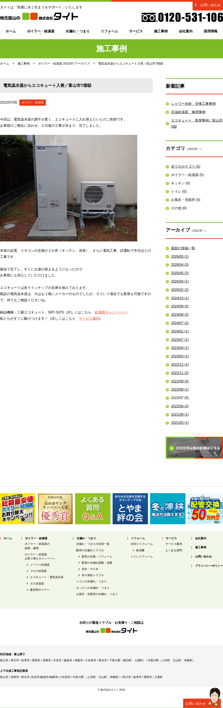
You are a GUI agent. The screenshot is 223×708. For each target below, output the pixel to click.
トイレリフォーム (142, 556)
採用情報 (210, 31)
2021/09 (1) (180, 414)
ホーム (11, 31)
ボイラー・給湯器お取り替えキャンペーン (40, 556)
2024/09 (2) (180, 306)
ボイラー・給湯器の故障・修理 (37, 546)
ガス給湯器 (37, 583)
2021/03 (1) (180, 423)
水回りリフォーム (142, 543)
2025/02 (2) (180, 290)
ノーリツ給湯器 (40, 564)
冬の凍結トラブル (93, 575)
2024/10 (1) (180, 298)
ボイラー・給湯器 (40, 31)
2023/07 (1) (180, 340)
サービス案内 (89, 318)
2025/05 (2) (180, 273)
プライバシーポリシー (209, 566)
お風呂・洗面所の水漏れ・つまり (97, 594)
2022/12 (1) (180, 364)
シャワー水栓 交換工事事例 (193, 103)
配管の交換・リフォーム (97, 556)
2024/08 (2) (180, 314)
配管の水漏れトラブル (90, 550)
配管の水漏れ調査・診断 (97, 562)
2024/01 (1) (180, 331)
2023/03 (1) (180, 356)
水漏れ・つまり (78, 31)
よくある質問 (173, 550)
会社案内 (186, 31)
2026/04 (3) (180, 265)
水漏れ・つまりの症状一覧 (93, 543)
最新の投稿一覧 (183, 248)
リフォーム (109, 31)
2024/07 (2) (180, 323)
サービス (136, 31)
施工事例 (161, 31)
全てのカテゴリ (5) (185, 166)
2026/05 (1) (180, 256)
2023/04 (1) (180, 348)
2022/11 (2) (180, 373)
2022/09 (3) (180, 381)
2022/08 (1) (180, 389)
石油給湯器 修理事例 (188, 112)
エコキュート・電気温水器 (46, 577)
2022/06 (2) (180, 406)
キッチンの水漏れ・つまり (93, 587)
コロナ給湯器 (38, 570)
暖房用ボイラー (40, 589)
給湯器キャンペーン (110, 312)
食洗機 (140, 550)
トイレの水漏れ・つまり (91, 581)
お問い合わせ (208, 5)
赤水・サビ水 (90, 569)
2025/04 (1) (180, 281)
